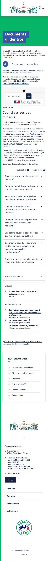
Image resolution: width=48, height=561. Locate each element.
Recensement (16, 395)
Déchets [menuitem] (10, 496)
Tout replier (22, 170)
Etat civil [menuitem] (10, 489)
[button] (24, 178)
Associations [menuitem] (12, 503)
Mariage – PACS (17, 384)
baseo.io (26, 344)
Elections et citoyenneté (21, 373)
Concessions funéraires (20, 368)
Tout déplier (38, 170)
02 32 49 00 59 (20, 81)
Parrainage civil (17, 390)
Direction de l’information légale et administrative (23, 342)
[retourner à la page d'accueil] (23, 8)
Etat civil (14, 379)
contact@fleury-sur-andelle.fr (16, 83)
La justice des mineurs (20, 320)
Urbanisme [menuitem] (11, 511)
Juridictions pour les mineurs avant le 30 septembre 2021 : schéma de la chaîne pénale (25, 312)
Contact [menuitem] (24, 555)
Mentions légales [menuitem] (22, 550)
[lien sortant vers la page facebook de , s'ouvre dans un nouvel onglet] (24, 438)
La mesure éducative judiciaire (23, 326)
